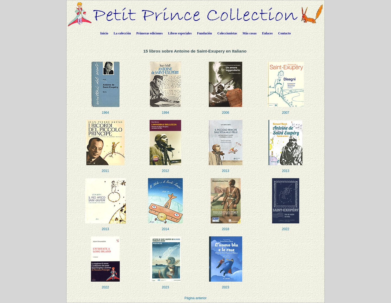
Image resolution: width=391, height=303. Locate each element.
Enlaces (267, 33)
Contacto (284, 33)
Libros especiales (180, 33)
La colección (122, 33)
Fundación (204, 33)
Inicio (104, 33)
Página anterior (195, 298)
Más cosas (249, 33)
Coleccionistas (227, 33)
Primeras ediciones (149, 33)
